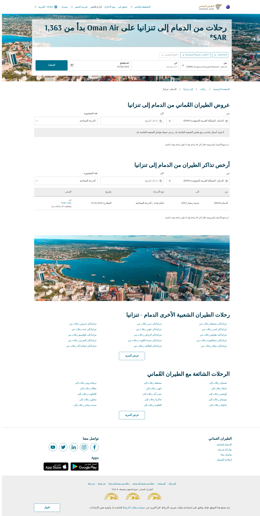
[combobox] (204, 67)
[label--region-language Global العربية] (44, 7)
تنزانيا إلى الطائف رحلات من (146, 346)
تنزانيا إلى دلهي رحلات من (147, 329)
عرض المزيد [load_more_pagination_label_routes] (130, 355)
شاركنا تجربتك (223, 450)
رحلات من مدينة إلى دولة (117, 484)
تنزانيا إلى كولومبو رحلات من (80, 335)
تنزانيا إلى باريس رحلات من (81, 324)
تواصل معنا (224, 455)
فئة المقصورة (89, 113)
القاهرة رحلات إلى (151, 405)
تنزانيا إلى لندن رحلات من (212, 329)
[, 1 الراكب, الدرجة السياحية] (195, 55)
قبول (45, 507)
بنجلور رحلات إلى (86, 399)
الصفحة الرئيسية (219, 89)
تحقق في (120, 7)
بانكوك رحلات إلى (216, 405)
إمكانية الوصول (222, 460)
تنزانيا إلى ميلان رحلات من (212, 346)
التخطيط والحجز (138, 7)
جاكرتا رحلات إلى (151, 399)
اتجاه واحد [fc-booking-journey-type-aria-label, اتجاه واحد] (220, 55)
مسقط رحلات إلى (151, 383)
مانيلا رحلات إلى (217, 388)
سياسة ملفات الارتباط (132, 507)
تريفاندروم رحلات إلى (84, 383)
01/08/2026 (121, 67)
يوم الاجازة (108, 7)
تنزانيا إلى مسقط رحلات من (211, 324)
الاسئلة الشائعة (222, 445)
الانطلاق (122, 63)
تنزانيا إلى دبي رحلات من (147, 324)
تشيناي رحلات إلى (216, 383)
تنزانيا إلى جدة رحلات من (82, 329)
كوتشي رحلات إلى (216, 394)
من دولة (89, 484)
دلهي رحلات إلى (152, 388)
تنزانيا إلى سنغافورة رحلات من (210, 340)
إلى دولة (170, 484)
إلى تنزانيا (186, 89)
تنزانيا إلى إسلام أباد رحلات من (79, 346)
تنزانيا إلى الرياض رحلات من (146, 335)
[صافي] (180, 65)
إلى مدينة (160, 484)
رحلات (201, 89)
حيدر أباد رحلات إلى (150, 394)
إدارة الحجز (94, 7)
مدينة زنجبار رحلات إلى (83, 405)
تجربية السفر (76, 7)
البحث (49, 65)
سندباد (62, 7)
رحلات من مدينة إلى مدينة (142, 484)
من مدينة (99, 484)
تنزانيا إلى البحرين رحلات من (80, 340)
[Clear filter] (168, 121)
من (223, 63)
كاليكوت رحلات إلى (85, 394)
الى (173, 63)
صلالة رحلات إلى (86, 388)
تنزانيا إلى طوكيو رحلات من (211, 335)
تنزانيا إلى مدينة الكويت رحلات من (143, 340)
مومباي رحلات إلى (216, 399)
